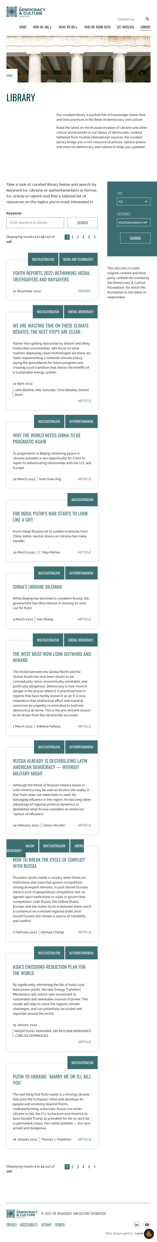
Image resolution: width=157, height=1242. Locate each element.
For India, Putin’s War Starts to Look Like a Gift (50, 516)
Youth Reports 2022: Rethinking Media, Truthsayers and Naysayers (51, 276)
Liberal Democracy (80, 311)
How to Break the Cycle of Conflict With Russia (49, 862)
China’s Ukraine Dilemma (37, 586)
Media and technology (78, 259)
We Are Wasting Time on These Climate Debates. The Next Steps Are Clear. (51, 328)
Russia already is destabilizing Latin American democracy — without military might (50, 767)
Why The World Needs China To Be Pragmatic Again (47, 438)
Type (120, 193)
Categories (123, 214)
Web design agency (119, 1233)
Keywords (14, 213)
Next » (96, 240)
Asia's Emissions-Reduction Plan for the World (49, 969)
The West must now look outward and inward (52, 657)
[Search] (147, 19)
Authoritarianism (81, 421)
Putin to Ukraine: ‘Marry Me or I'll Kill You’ (52, 1079)
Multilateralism (43, 259)
